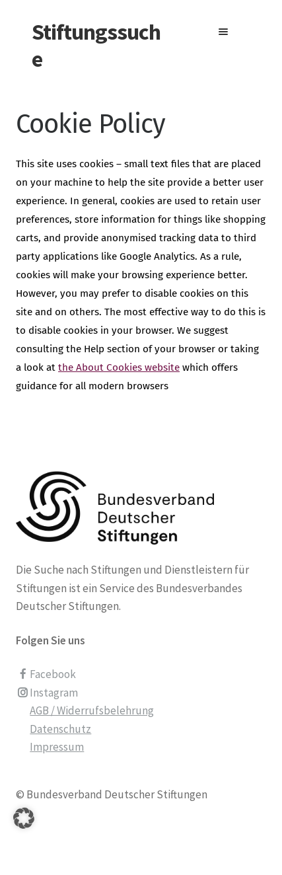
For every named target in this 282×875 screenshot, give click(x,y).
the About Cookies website (119, 367)
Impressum (57, 747)
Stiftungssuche (96, 45)
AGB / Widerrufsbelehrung (92, 710)
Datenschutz (60, 729)
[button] (24, 834)
